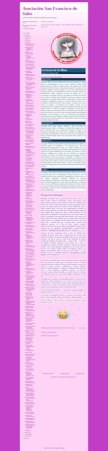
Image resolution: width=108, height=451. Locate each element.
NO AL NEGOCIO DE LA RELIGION (30, 64)
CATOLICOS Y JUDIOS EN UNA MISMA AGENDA (29, 250)
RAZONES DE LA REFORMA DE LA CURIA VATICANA (30, 181)
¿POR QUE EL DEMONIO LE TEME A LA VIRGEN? (29, 96)
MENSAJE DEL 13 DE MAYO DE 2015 (30, 335)
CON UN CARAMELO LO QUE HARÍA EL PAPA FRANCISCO (30, 389)
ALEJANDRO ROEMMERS (28, 72)
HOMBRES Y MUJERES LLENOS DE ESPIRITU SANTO (30, 151)
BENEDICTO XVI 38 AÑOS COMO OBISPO (30, 88)
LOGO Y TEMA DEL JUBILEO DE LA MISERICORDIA (30, 394)
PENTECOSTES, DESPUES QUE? (29, 106)
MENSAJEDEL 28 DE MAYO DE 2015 (30, 92)
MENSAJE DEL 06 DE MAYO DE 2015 (30, 382)
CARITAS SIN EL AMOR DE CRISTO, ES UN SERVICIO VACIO (30, 314)
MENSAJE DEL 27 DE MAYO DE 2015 (30, 112)
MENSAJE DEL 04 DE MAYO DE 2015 (30, 422)
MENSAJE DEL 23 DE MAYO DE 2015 (30, 177)
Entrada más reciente (48, 373)
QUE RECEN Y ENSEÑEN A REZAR (28, 115)
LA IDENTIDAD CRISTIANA (29, 205)
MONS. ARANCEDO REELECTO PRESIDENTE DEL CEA (30, 319)
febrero (27, 434)
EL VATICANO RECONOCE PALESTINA (28, 294)
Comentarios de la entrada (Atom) (67, 377)
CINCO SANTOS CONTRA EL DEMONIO (29, 159)
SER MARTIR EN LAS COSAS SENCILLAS (29, 339)
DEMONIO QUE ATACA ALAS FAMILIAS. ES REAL (29, 242)
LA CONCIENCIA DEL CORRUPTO (29, 369)
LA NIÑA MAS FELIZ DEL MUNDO (30, 324)
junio (26, 40)
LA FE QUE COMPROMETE (29, 350)
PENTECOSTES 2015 (29, 169)
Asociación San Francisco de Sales (30, 26)
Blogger (62, 448)
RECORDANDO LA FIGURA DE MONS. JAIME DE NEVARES (30, 185)
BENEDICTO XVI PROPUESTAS (29, 307)
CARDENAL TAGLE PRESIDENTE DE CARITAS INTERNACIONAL (30, 303)
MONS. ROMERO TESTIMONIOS (29, 141)
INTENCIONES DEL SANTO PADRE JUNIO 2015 (30, 68)
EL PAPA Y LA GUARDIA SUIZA (29, 416)
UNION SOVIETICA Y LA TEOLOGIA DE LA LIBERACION (30, 399)
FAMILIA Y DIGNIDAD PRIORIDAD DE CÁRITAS (29, 236)
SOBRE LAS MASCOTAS (28, 122)
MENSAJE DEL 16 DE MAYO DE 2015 (30, 269)
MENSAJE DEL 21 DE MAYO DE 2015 (30, 208)
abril (26, 430)
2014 (25, 438)
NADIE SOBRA (28, 215)
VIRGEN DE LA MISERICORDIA (29, 363)
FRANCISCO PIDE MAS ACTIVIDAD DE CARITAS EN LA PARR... (30, 289)
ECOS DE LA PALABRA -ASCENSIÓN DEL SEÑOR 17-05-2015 (30, 264)
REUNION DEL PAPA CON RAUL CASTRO (29, 346)
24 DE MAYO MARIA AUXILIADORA (30, 166)
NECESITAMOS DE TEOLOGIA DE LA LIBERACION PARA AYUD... (30, 277)
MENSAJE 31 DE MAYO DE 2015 (29, 53)
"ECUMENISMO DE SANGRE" (30, 155)
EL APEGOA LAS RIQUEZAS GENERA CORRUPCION (29, 136)
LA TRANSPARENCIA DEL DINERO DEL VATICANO (30, 83)
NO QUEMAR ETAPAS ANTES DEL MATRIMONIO (29, 101)
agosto (27, 37)
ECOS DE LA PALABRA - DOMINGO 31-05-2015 (30, 57)
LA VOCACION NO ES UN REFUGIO (29, 253)
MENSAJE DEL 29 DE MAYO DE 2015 (30, 75)
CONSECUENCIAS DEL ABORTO (29, 109)
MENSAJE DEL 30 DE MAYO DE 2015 (30, 61)
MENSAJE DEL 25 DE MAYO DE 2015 (30, 147)
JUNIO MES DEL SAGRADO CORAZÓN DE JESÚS (29, 49)
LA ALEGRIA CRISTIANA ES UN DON (29, 273)
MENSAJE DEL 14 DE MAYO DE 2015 (30, 310)
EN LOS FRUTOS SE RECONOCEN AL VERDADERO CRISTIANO (30, 426)
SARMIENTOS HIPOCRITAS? (29, 385)
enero (26, 436)
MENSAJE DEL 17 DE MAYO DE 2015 (30, 259)
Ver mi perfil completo (28, 28)
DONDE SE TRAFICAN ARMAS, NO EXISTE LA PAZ (29, 373)
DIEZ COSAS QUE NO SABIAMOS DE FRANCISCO (29, 132)
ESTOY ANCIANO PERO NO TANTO (30, 413)
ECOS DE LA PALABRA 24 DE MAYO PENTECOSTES (29, 173)
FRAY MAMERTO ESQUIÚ (29, 343)
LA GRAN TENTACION (28, 198)
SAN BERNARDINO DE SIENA (29, 223)
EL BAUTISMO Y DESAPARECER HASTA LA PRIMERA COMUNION (29, 408)
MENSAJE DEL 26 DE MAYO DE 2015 (30, 128)
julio (26, 38)
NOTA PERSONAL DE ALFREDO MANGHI (29, 378)
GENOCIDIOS (28, 352)
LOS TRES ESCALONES (28, 119)
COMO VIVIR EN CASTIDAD (29, 366)
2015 (25, 35)
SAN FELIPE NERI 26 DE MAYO (29, 125)
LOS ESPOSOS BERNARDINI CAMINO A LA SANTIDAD (29, 219)
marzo (27, 432)
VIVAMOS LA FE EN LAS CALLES (30, 256)
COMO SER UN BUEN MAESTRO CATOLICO (29, 202)
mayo (26, 42)
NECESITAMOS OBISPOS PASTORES (29, 212)
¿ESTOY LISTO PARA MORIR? (29, 229)
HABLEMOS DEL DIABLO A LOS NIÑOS (29, 298)
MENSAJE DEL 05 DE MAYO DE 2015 (30, 403)
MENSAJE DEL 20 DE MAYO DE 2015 (30, 226)
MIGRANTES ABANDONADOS (29, 232)
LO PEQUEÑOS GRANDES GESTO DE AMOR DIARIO (30, 359)
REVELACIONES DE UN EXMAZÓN (30, 419)
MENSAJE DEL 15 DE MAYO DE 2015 (30, 285)
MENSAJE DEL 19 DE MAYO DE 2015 (30, 246)
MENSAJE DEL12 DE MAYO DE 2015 (30, 355)
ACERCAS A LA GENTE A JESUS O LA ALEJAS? (30, 78)
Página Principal (64, 373)
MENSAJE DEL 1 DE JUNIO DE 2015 (30, 45)
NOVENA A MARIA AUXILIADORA (29, 282)
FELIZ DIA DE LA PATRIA (29, 144)
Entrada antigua (80, 373)
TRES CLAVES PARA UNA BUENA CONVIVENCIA (30, 327)
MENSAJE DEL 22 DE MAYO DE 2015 (30, 190)
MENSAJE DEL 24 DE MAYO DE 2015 (30, 163)
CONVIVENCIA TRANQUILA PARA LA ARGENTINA (28, 194)
